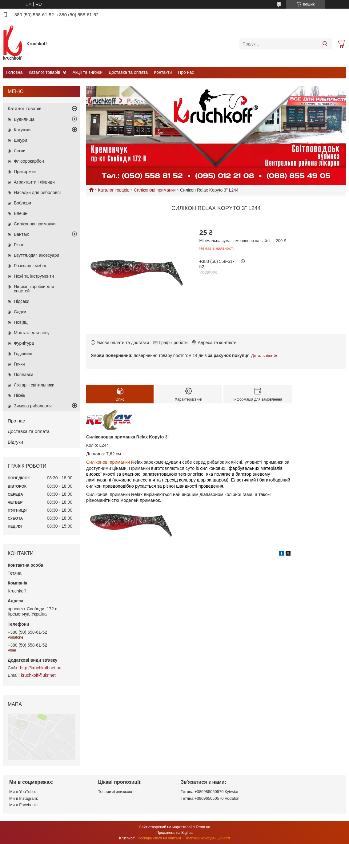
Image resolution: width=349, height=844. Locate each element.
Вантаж (21, 234)
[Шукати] (325, 44)
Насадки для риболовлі (37, 192)
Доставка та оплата (128, 72)
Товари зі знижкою (115, 791)
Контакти (163, 72)
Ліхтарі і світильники (34, 384)
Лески (20, 150)
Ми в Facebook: (23, 804)
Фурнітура (24, 343)
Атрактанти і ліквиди (34, 182)
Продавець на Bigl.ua (174, 832)
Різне (19, 244)
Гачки (19, 364)
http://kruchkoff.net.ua (40, 667)
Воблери (22, 202)
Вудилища (24, 119)
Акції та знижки (87, 72)
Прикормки (25, 171)
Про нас (186, 72)
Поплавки (23, 374)
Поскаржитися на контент (159, 838)
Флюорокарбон (29, 161)
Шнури (20, 140)
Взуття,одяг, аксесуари (36, 255)
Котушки (22, 129)
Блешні (21, 213)
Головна (14, 72)
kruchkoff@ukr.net (38, 675)
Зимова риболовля (33, 405)
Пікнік (19, 395)
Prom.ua (203, 827)
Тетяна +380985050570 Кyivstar (210, 791)
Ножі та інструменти (34, 276)
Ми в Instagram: (23, 798)
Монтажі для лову (32, 332)
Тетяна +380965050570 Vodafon (210, 798)
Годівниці (23, 353)
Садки (20, 311)
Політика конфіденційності (207, 838)
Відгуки (15, 442)
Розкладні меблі (30, 265)
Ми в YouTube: (22, 791)
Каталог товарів (44, 72)
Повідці (21, 322)
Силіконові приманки (155, 190)
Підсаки (21, 301)
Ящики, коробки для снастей (34, 288)
